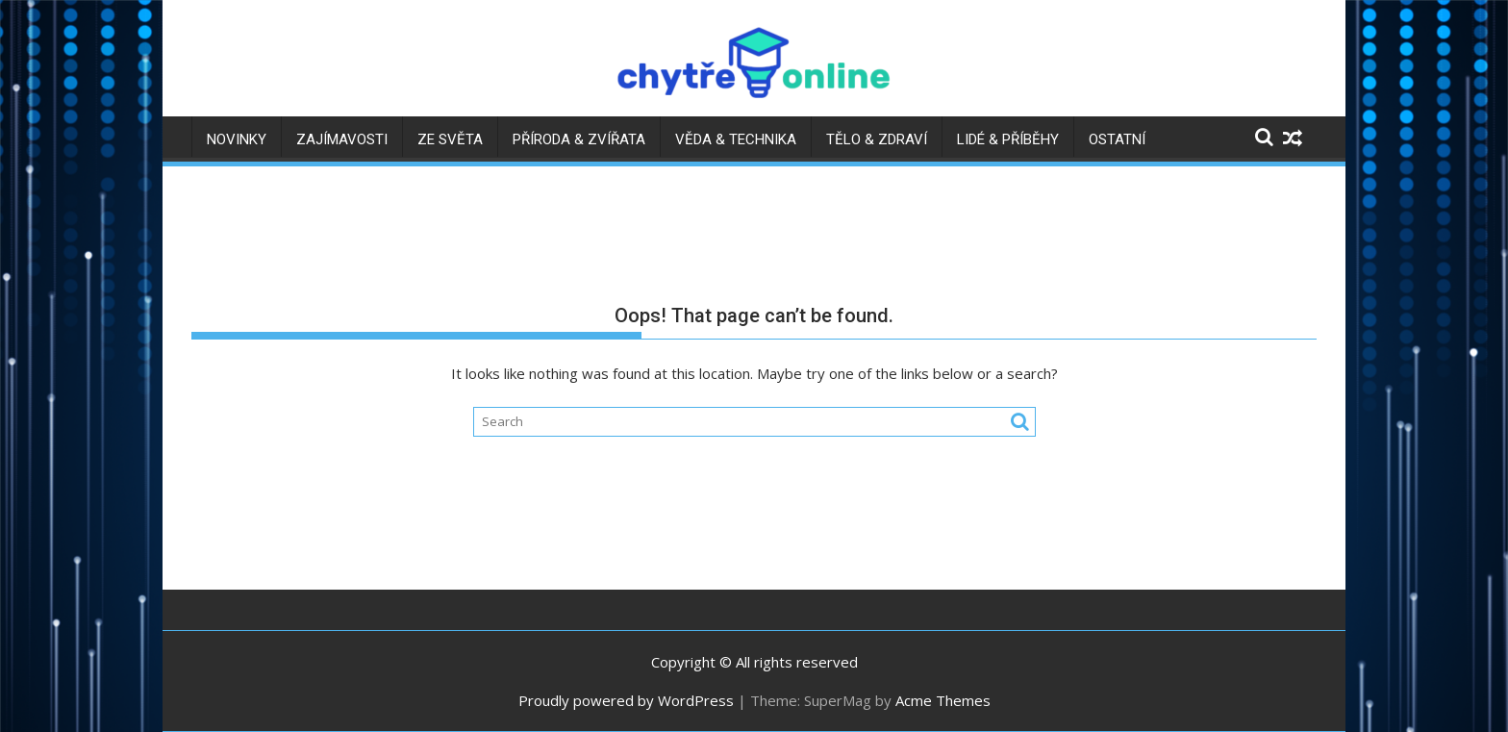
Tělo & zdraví (876, 139)
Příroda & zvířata (579, 139)
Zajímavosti (342, 139)
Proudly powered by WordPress (626, 700)
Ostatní (1117, 139)
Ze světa (450, 139)
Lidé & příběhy (1008, 139)
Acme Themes (943, 700)
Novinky (236, 139)
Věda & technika (735, 139)
